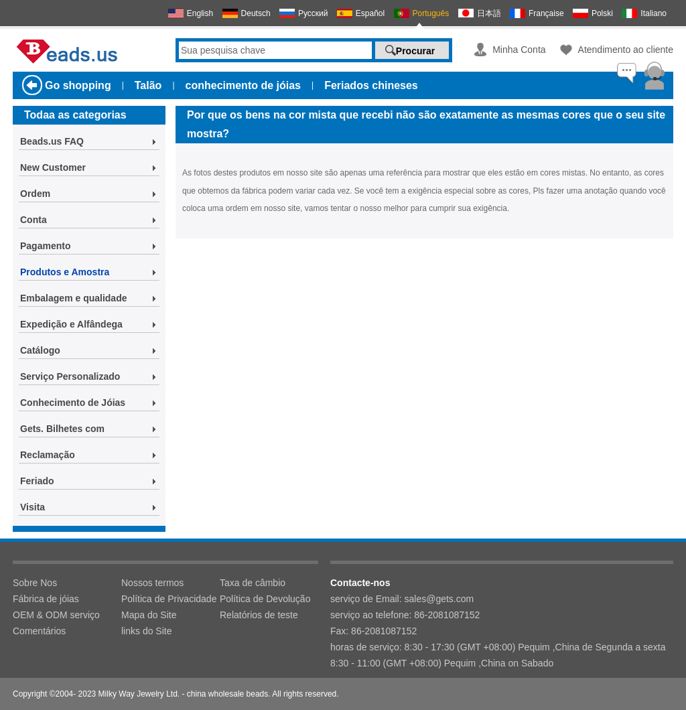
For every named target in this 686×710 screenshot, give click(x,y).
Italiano (653, 13)
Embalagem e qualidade (73, 298)
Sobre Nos (35, 582)
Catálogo (40, 350)
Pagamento (45, 245)
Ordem (35, 193)
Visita (32, 507)
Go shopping (78, 85)
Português (431, 13)
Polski (602, 13)
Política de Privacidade (168, 598)
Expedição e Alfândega (71, 324)
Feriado (37, 481)
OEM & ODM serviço (56, 615)
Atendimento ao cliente (625, 49)
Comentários (39, 631)
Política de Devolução (265, 598)
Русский (313, 13)
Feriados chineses (371, 85)
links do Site (146, 631)
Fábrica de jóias (46, 598)
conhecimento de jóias (243, 85)
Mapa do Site (149, 615)
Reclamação (47, 454)
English (200, 13)
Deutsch (256, 13)
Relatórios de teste (259, 615)
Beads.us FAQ (52, 141)
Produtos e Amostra (64, 272)
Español (370, 13)
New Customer (53, 167)
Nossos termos (152, 582)
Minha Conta (518, 49)
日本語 (489, 13)
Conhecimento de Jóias (72, 402)
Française (546, 13)
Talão (148, 85)
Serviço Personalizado (70, 376)
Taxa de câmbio (252, 582)
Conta (33, 219)
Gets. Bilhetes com (62, 428)
